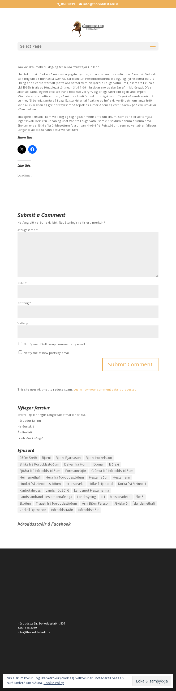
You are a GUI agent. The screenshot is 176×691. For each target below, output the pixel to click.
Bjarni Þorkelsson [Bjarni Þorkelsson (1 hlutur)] (99, 457)
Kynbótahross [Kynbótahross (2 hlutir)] (30, 490)
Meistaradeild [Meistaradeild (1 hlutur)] (120, 497)
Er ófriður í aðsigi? (30, 438)
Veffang (23, 323)
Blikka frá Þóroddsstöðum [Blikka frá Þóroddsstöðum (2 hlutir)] (39, 464)
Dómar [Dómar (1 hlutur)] (98, 464)
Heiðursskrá (26, 426)
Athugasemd (28, 230)
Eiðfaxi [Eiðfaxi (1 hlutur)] (114, 464)
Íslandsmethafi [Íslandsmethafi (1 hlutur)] (144, 503)
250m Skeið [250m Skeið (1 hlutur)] (28, 457)
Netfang (24, 303)
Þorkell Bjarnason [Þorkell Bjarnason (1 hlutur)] (33, 510)
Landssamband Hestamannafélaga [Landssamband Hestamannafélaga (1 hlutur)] (46, 497)
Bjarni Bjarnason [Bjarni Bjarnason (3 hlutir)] (68, 457)
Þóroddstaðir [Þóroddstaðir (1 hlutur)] (88, 510)
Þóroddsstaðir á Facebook (44, 524)
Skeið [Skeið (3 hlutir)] (140, 497)
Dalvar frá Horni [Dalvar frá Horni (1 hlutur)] (76, 464)
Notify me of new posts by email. (47, 353)
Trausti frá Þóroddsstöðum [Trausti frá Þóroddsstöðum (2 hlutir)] (56, 503)
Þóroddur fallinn (29, 420)
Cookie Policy (54, 683)
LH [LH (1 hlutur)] (103, 497)
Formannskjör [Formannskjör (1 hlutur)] (75, 470)
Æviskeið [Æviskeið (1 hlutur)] (121, 503)
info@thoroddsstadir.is (34, 632)
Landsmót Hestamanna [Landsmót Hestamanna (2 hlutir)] (91, 490)
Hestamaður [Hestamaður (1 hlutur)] (98, 477)
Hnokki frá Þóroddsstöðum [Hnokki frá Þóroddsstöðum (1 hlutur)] (40, 483)
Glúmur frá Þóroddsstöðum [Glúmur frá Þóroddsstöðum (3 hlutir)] (112, 470)
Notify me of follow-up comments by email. (55, 344)
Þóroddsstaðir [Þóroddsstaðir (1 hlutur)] (62, 510)
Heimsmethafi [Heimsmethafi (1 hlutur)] (30, 477)
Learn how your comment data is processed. (105, 389)
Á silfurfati (25, 432)
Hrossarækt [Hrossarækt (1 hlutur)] (75, 483)
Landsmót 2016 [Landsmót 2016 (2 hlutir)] (57, 490)
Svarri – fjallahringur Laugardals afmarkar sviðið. (52, 415)
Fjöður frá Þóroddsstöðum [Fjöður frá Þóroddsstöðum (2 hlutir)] (40, 470)
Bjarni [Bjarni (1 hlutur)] (46, 457)
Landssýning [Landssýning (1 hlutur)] (86, 497)
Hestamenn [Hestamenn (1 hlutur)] (121, 477)
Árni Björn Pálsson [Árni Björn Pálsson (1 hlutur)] (96, 503)
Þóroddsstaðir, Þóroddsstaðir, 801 (41, 623)
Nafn (22, 283)
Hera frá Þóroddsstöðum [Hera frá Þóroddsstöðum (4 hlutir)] (65, 477)
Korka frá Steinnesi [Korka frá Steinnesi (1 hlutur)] (132, 483)
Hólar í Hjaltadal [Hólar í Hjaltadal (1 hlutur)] (101, 483)
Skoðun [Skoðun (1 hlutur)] (25, 503)
